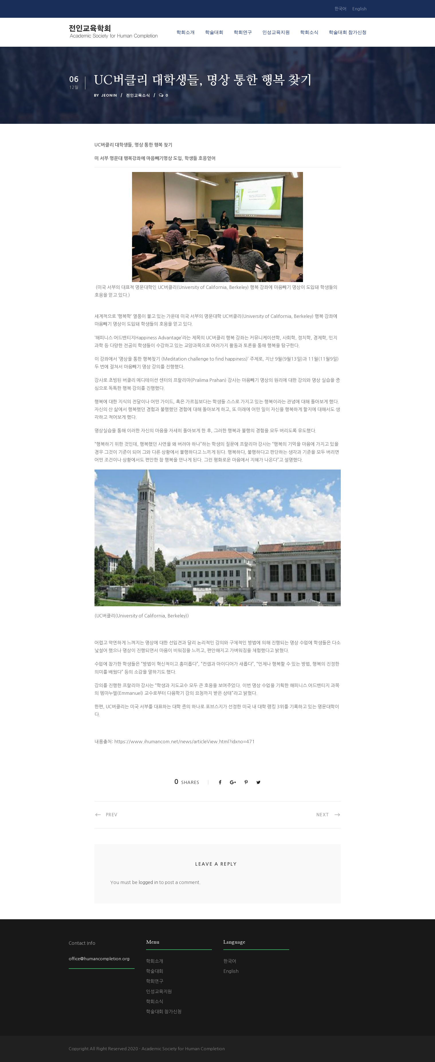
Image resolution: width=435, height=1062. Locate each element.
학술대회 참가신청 (348, 32)
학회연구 (243, 32)
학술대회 (214, 32)
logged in (148, 882)
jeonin (109, 95)
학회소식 (309, 32)
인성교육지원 (276, 32)
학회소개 (185, 32)
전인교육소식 (138, 95)
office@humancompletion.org (99, 959)
